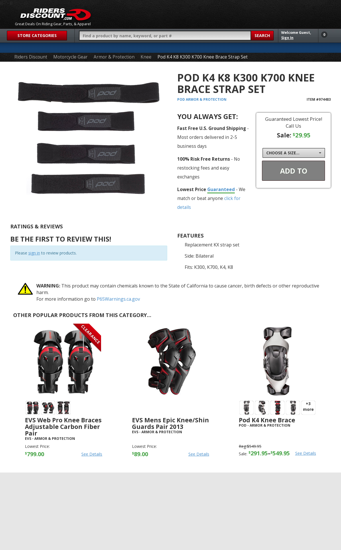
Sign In (287, 37)
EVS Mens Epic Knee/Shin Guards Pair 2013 (170, 423)
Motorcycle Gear (70, 57)
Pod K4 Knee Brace (267, 420)
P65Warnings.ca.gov (118, 299)
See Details (91, 454)
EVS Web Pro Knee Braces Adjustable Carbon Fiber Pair (63, 426)
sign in (34, 253)
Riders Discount (30, 57)
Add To (293, 171)
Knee (146, 57)
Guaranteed (221, 189)
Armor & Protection (114, 57)
